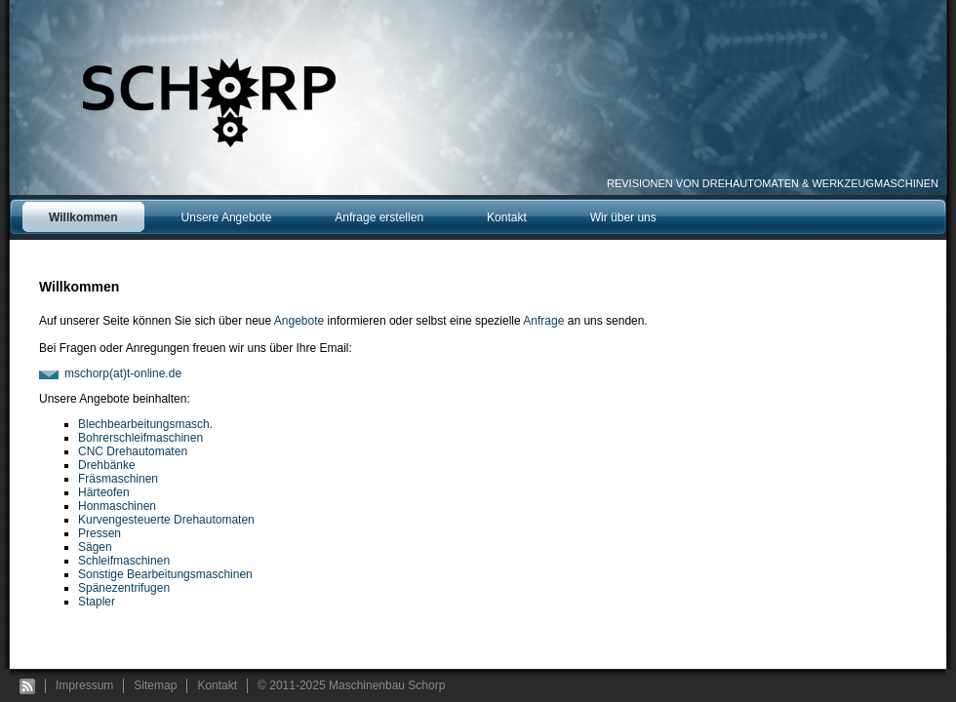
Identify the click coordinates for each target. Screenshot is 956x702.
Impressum (84, 685)
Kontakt (217, 685)
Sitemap (155, 685)
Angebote (299, 321)
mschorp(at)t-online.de (122, 373)
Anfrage (543, 321)
